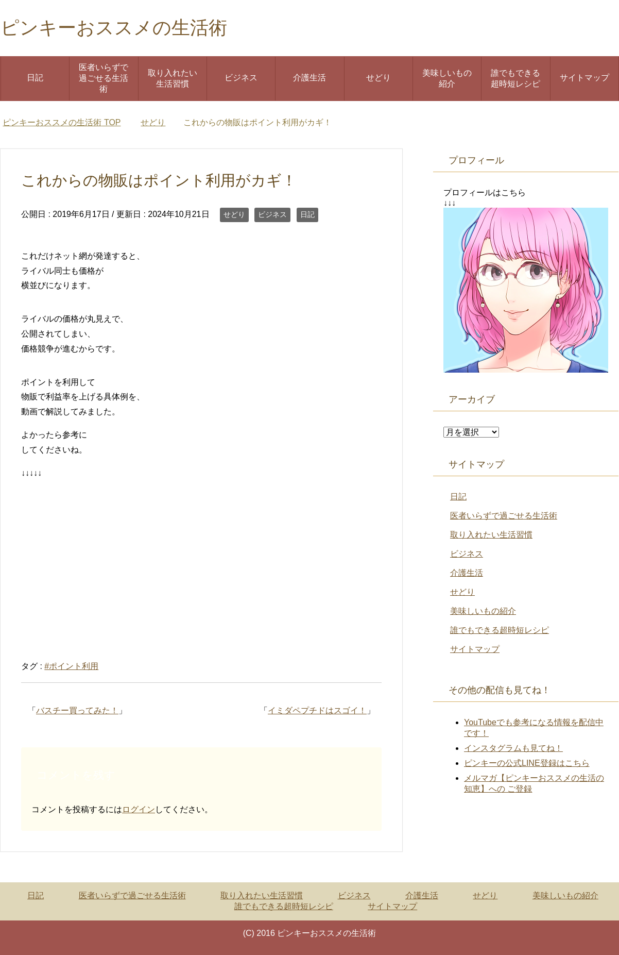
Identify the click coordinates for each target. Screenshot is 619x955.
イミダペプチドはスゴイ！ (317, 710)
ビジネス (241, 77)
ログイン (138, 809)
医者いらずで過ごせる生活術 (103, 78)
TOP (62, 122)
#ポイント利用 (71, 666)
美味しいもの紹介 (447, 78)
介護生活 (309, 77)
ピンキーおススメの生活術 (114, 27)
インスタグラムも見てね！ (513, 748)
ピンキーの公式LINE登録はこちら (527, 763)
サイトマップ (584, 77)
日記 (35, 77)
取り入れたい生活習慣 (172, 78)
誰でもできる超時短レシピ (515, 78)
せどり (378, 77)
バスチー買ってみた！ (77, 710)
